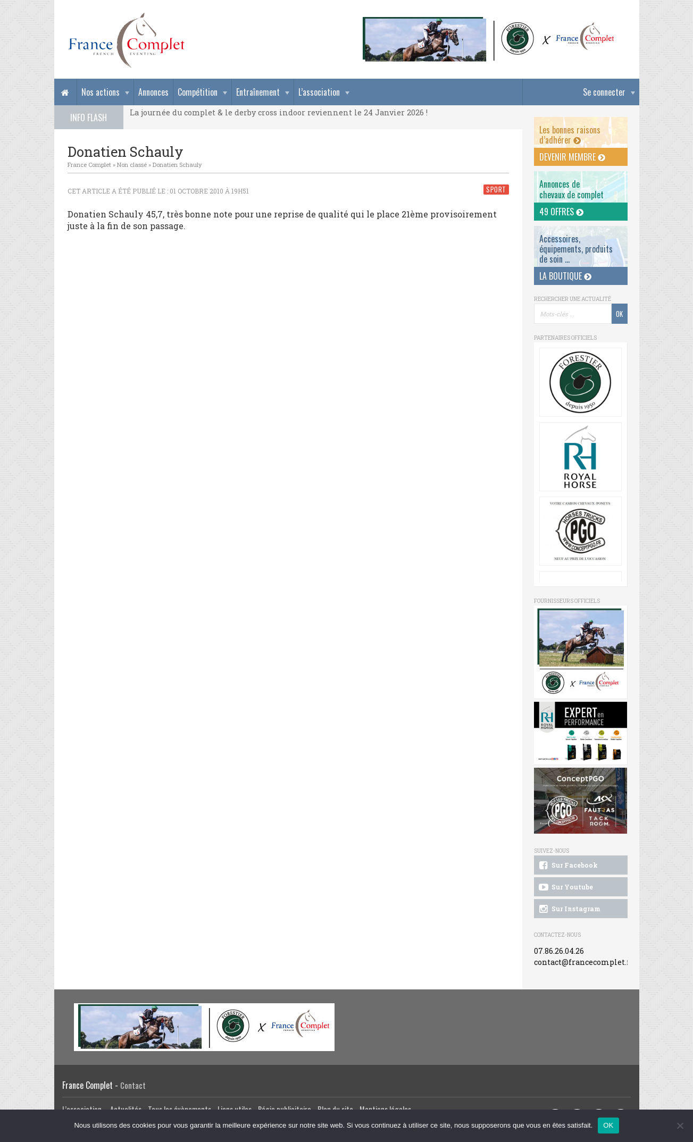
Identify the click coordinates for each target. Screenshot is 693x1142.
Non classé (132, 165)
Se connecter (604, 92)
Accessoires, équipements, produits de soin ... (576, 248)
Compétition (198, 92)
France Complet (89, 165)
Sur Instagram (568, 909)
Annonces (153, 92)
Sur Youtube (565, 887)
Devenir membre (572, 156)
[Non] (679, 1125)
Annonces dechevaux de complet (571, 189)
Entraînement (258, 92)
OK (608, 1125)
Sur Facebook (567, 865)
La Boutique (565, 276)
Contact (133, 1085)
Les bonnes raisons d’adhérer (569, 134)
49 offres (561, 211)
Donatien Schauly (177, 165)
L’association (319, 92)
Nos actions (100, 92)
